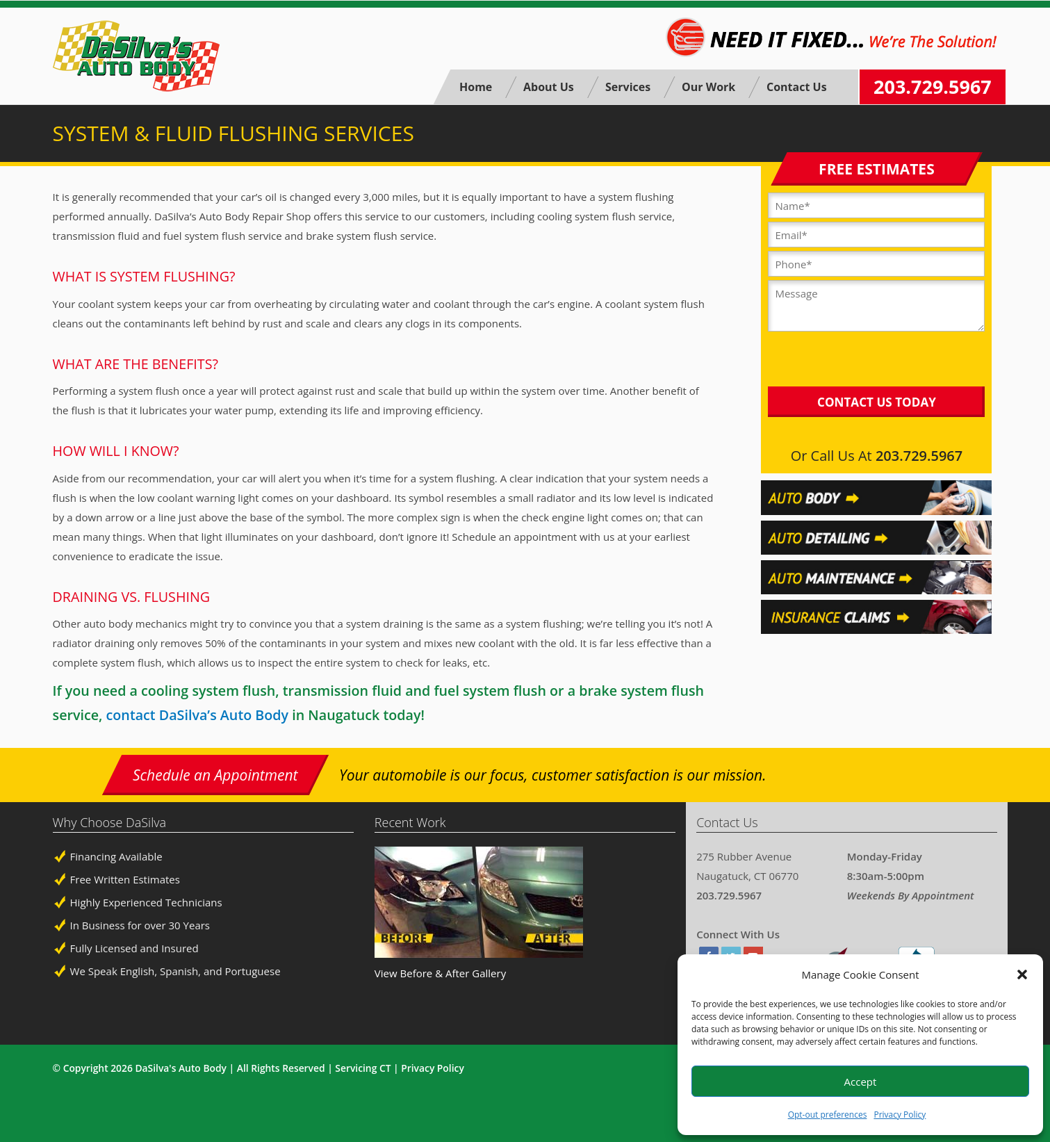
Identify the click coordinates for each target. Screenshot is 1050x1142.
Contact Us (796, 87)
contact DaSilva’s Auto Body (197, 714)
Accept (860, 1081)
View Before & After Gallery (440, 973)
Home (475, 87)
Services (627, 87)
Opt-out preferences (827, 1114)
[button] (1022, 974)
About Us (548, 87)
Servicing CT (363, 1068)
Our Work (708, 87)
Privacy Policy (899, 1114)
